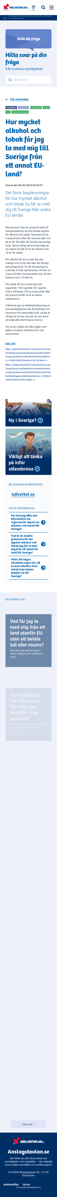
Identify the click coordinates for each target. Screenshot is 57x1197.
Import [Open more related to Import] (46, 107)
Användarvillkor (11, 1184)
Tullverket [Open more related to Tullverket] (11, 107)
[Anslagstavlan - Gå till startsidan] (15, 7)
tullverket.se (23, 494)
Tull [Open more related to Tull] (8, 112)
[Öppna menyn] (51, 7)
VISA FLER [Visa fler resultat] (28, 1124)
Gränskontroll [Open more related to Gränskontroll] (36, 107)
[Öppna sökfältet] (45, 7)
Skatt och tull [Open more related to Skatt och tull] (23, 107)
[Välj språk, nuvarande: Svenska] (34, 8)
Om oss (26, 1184)
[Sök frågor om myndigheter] (32, 80)
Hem (4, 18)
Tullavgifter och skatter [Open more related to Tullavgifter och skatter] (20, 112)
